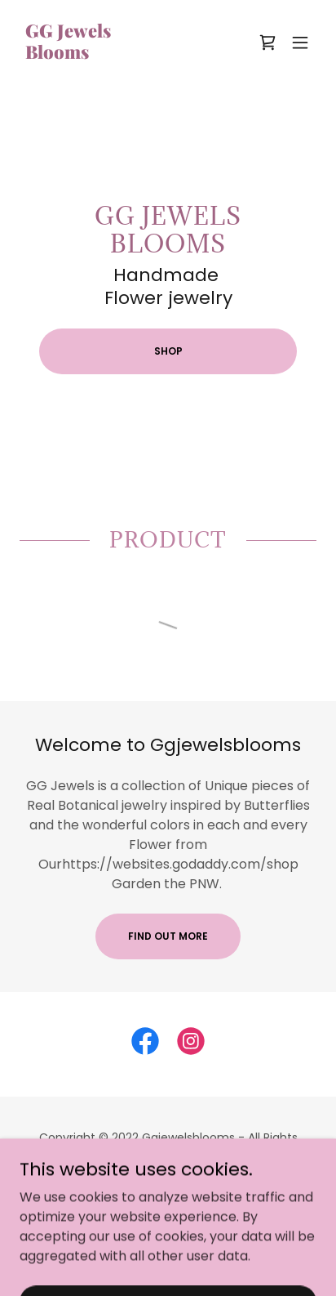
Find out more (168, 936)
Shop (168, 351)
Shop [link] (168, 1196)
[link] (68, 54)
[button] (300, 42)
